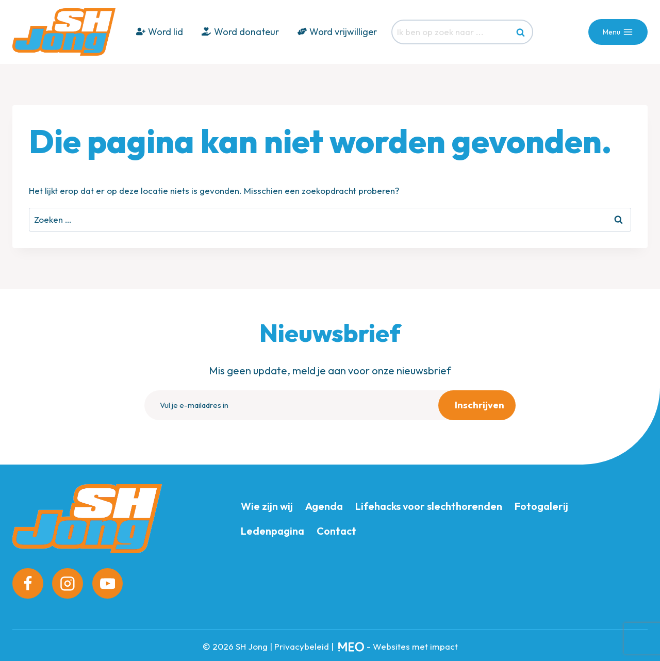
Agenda (324, 503)
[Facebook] (27, 581)
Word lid (159, 32)
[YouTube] (107, 581)
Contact (336, 528)
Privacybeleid (301, 643)
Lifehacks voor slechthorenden (428, 503)
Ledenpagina (272, 528)
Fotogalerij (541, 503)
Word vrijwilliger (337, 32)
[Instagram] (67, 581)
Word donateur (240, 32)
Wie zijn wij (267, 503)
